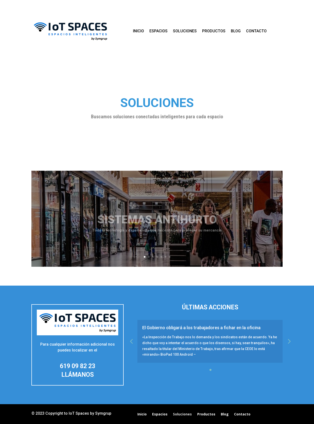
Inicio (138, 31)
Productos (213, 31)
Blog (236, 31)
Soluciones (185, 31)
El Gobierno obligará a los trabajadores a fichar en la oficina (201, 327)
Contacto (256, 31)
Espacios (158, 31)
